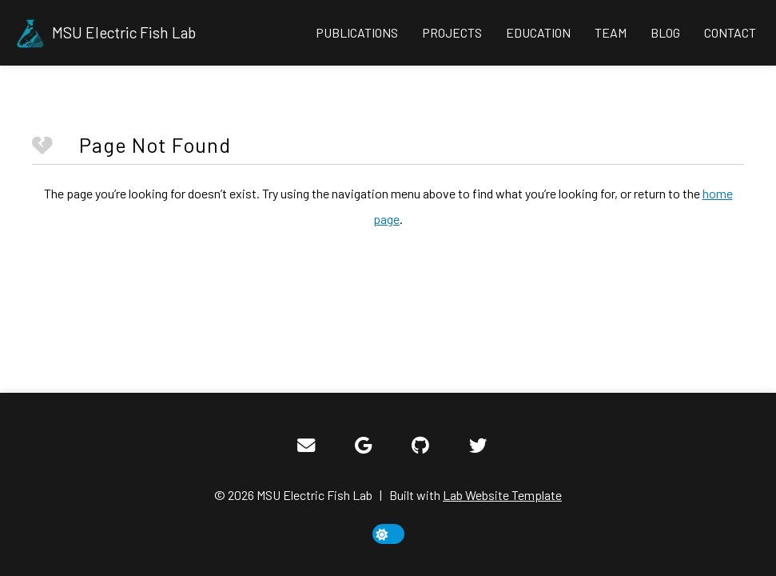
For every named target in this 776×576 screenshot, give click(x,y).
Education (538, 32)
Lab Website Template (502, 494)
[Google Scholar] (363, 445)
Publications (357, 32)
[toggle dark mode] (388, 534)
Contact (730, 32)
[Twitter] (478, 445)
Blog (665, 32)
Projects (452, 32)
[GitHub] (420, 445)
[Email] (306, 445)
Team (611, 32)
